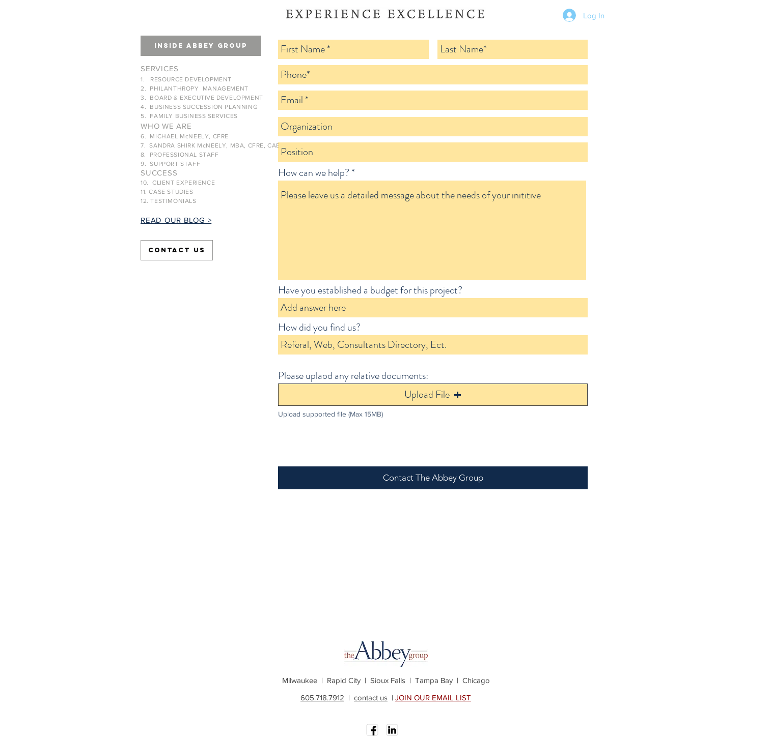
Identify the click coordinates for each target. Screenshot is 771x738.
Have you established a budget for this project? (370, 290)
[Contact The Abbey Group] (433, 477)
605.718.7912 (322, 697)
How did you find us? (319, 327)
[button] (201, 46)
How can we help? (313, 173)
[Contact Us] (177, 250)
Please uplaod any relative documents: (353, 376)
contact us (371, 697)
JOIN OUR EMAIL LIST (433, 697)
